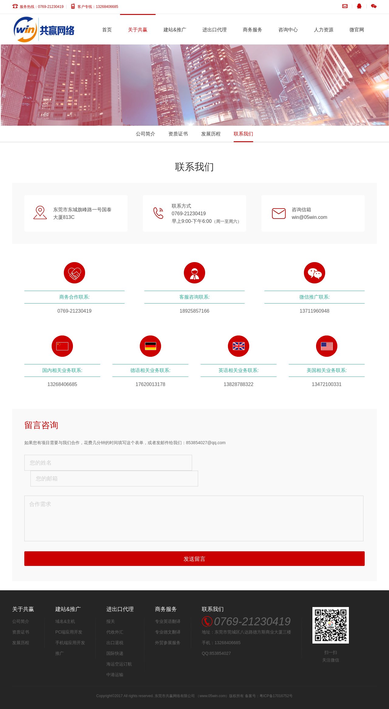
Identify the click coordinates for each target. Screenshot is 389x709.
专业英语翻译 (168, 621)
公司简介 (145, 133)
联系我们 (243, 133)
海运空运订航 (119, 664)
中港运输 (114, 674)
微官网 (356, 29)
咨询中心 (288, 29)
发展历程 (211, 133)
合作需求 (193, 518)
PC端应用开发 (68, 632)
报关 (110, 621)
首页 (107, 29)
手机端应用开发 (70, 642)
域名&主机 (65, 621)
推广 (59, 653)
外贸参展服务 (168, 642)
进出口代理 (214, 29)
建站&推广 (175, 29)
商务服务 (252, 29)
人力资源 (323, 29)
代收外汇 (114, 632)
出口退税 (114, 642)
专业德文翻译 (168, 632)
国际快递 (114, 653)
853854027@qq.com (205, 442)
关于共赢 (137, 29)
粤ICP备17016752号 (276, 696)
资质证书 (178, 133)
